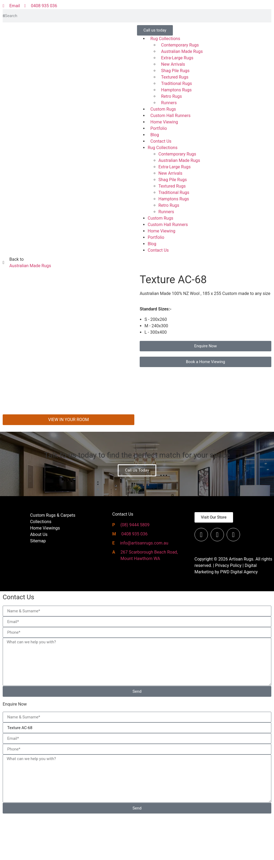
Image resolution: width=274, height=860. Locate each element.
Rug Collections (165, 38)
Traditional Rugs (176, 83)
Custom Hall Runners (170, 115)
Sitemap (38, 584)
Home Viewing (164, 121)
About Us (38, 578)
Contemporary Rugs (180, 45)
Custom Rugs (163, 109)
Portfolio (158, 128)
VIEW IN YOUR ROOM (68, 463)
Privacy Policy (228, 609)
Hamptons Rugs (176, 89)
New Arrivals (173, 64)
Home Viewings (45, 571)
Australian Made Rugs (182, 51)
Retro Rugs (171, 96)
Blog (154, 134)
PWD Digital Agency (239, 615)
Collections (40, 565)
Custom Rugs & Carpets (52, 559)
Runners (169, 102)
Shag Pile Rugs (175, 70)
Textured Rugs (174, 77)
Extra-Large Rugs (177, 57)
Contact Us (161, 141)
